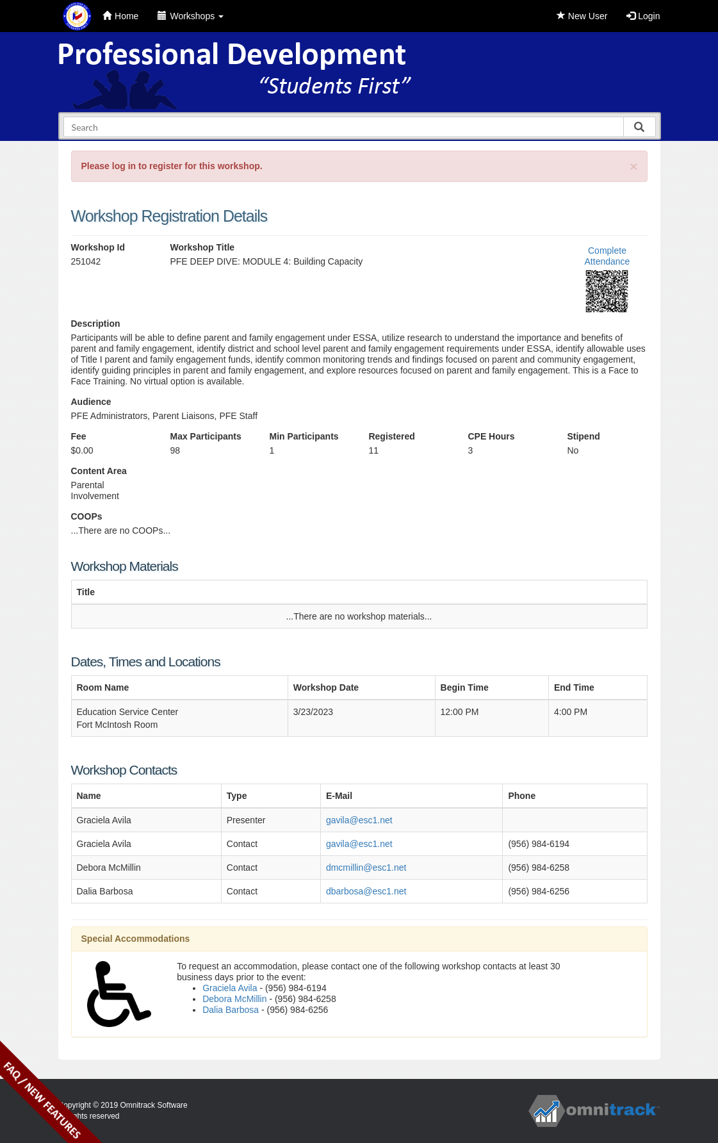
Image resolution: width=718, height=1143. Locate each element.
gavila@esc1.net (359, 820)
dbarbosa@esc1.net (366, 891)
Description (95, 323)
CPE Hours (491, 436)
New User (582, 16)
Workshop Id (98, 247)
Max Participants (205, 436)
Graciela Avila (229, 988)
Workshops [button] (191, 16)
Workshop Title (202, 247)
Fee (78, 436)
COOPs (86, 516)
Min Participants (303, 436)
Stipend (583, 436)
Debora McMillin (234, 999)
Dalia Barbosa (230, 1010)
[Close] (633, 166)
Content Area (99, 471)
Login (643, 16)
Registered (391, 436)
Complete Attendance (607, 256)
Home (120, 16)
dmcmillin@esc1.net (366, 867)
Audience (91, 402)
